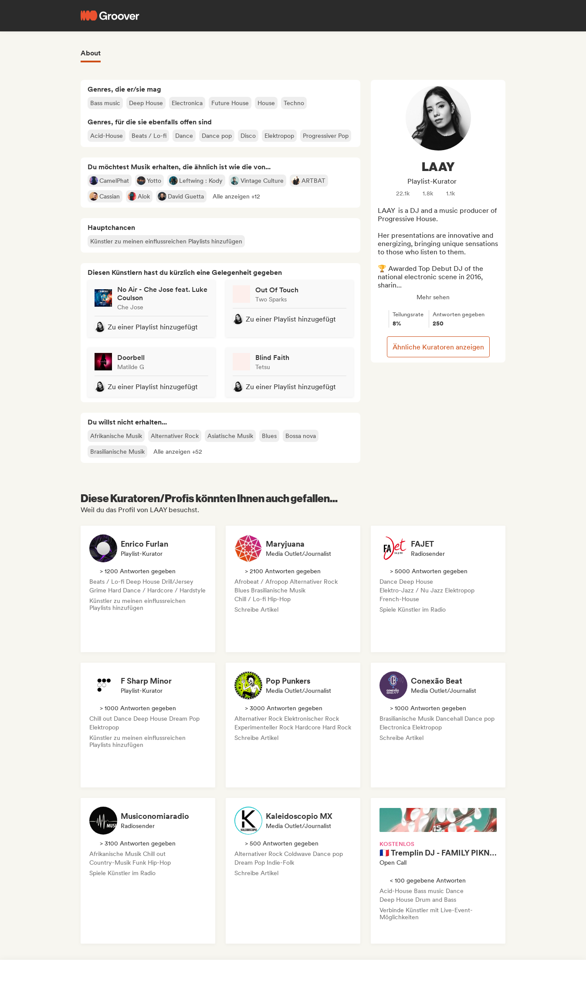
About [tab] (91, 53)
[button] (236, 196)
